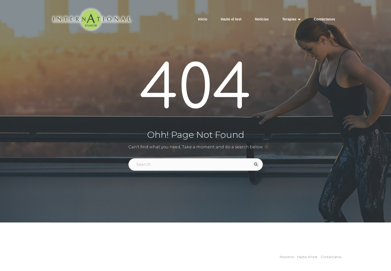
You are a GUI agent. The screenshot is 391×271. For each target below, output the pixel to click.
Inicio (202, 19)
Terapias (291, 19)
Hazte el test (231, 19)
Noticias (262, 19)
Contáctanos (324, 19)
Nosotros (287, 257)
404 (196, 89)
